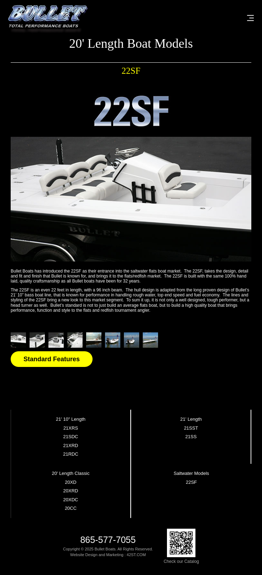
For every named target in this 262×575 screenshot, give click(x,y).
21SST (191, 428)
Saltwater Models (191, 473)
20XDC (70, 499)
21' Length (190, 419)
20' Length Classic (71, 473)
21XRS (70, 428)
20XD (71, 482)
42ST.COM (136, 555)
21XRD (70, 445)
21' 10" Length (70, 419)
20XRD (70, 490)
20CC (71, 508)
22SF (191, 482)
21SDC (70, 436)
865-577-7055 (108, 539)
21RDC (70, 454)
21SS (191, 436)
